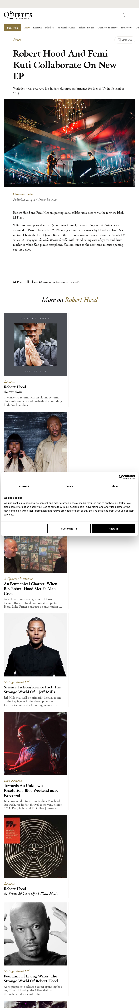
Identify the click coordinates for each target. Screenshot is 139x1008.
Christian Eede (23, 194)
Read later (127, 40)
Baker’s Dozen (86, 27)
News (27, 27)
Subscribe (12, 28)
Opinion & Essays (108, 27)
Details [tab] (69, 486)
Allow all (114, 528)
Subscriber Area (66, 27)
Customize (69, 528)
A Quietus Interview (18, 578)
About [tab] (115, 486)
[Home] (18, 15)
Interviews (126, 27)
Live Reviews (13, 780)
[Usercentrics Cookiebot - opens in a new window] (121, 477)
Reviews (37, 27)
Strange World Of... (17, 682)
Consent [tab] (24, 486)
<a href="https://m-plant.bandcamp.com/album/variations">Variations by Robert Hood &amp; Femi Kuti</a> (69, 264)
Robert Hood (81, 299)
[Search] (124, 15)
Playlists (49, 27)
